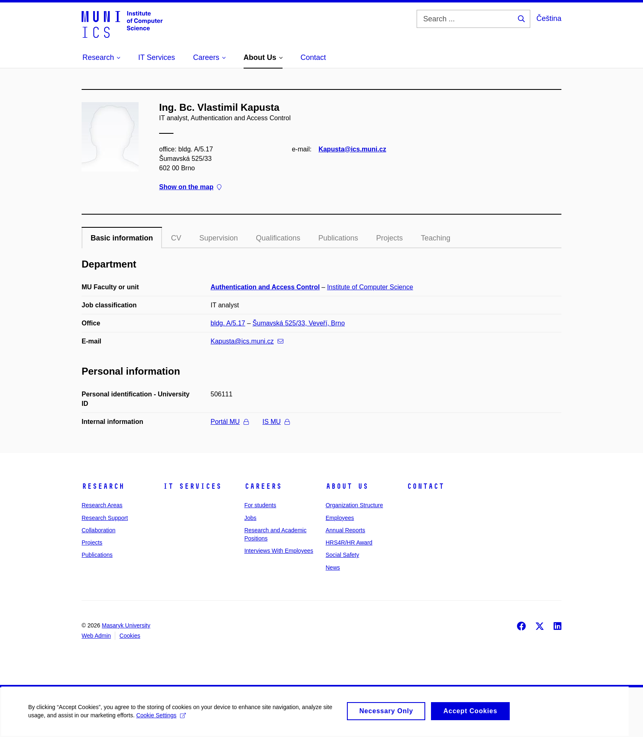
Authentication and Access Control (265, 287)
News (333, 567)
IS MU (275, 421)
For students (260, 505)
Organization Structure (354, 505)
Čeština (548, 18)
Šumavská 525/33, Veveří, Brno (299, 323)
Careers (263, 486)
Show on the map (190, 186)
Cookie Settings (162, 720)
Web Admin (96, 635)
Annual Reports (345, 530)
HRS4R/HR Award (349, 542)
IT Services (192, 486)
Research (103, 486)
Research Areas (102, 505)
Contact (425, 486)
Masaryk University (126, 625)
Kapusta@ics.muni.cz (352, 149)
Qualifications (278, 238)
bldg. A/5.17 (228, 323)
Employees (340, 518)
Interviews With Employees (278, 550)
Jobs (250, 518)
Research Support (105, 518)
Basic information (122, 238)
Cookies (129, 635)
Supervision (218, 238)
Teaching (435, 238)
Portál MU (230, 421)
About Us (347, 486)
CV (176, 238)
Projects (389, 238)
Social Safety (342, 555)
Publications (338, 238)
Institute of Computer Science (370, 287)
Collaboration (99, 530)
